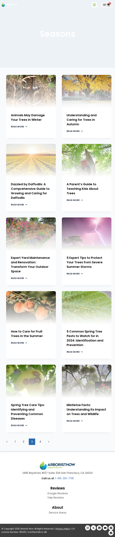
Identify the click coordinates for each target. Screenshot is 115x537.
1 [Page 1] (15, 441)
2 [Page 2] (23, 441)
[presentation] (31, 91)
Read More (19, 126)
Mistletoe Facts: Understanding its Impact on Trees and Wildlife (86, 409)
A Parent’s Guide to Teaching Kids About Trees (82, 188)
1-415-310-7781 (64, 478)
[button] (94, 4)
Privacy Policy (63, 528)
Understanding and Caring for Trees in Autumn (82, 119)
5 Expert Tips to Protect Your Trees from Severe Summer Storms (85, 262)
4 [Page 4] (40, 441)
